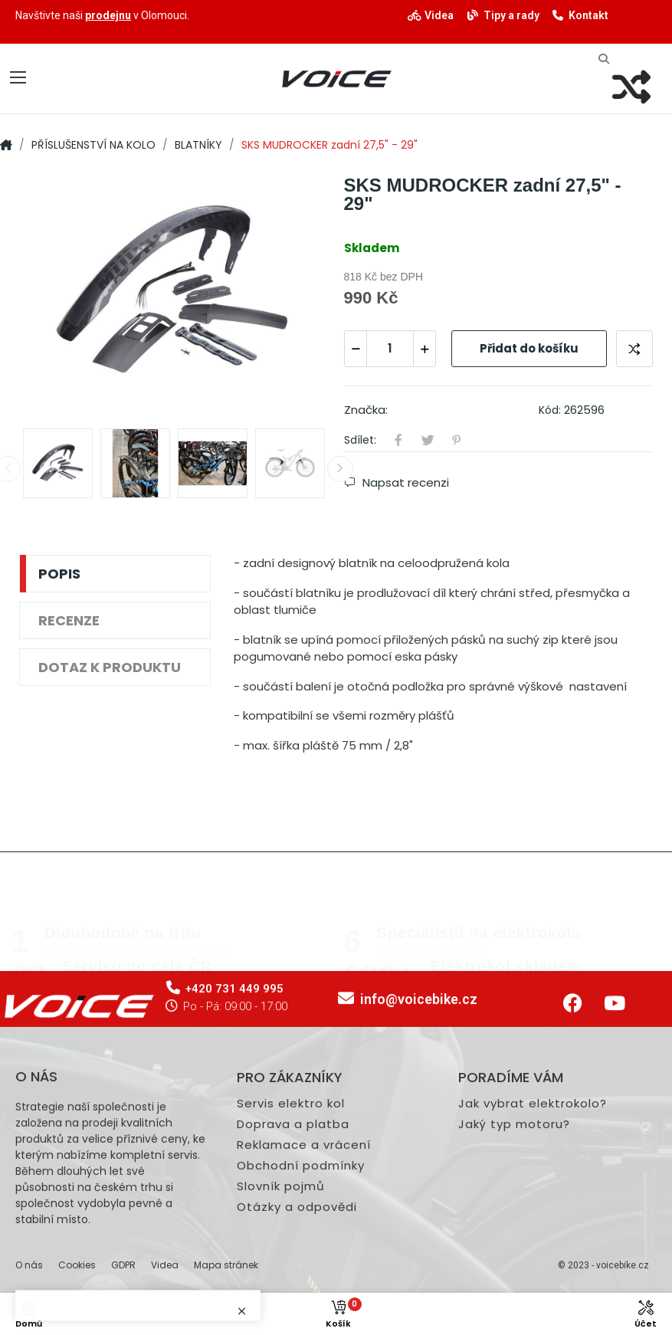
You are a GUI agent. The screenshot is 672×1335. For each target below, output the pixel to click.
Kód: (550, 410)
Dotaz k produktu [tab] (109, 667)
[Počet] (390, 348)
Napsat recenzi (404, 482)
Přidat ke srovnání (634, 348)
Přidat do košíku (529, 348)
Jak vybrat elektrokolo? (532, 1255)
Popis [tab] (59, 573)
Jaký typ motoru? (514, 1276)
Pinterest (456, 439)
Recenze (69, 620)
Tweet (427, 439)
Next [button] (340, 469)
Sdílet (398, 439)
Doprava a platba (293, 1276)
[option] (174, 294)
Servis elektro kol (291, 1255)
